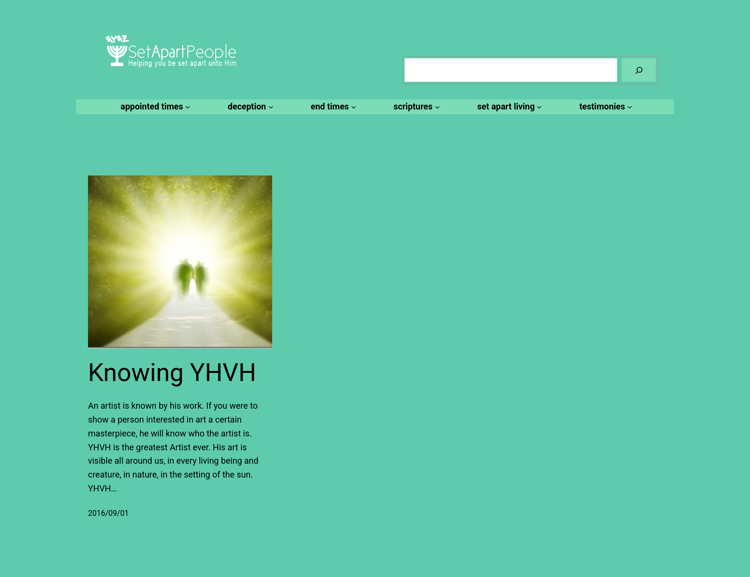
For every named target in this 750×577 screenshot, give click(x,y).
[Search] (639, 70)
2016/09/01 (108, 513)
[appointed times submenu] (154, 106)
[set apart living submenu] (508, 106)
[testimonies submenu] (604, 106)
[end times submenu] (332, 106)
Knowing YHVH (172, 372)
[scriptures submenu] (415, 106)
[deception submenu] (249, 106)
